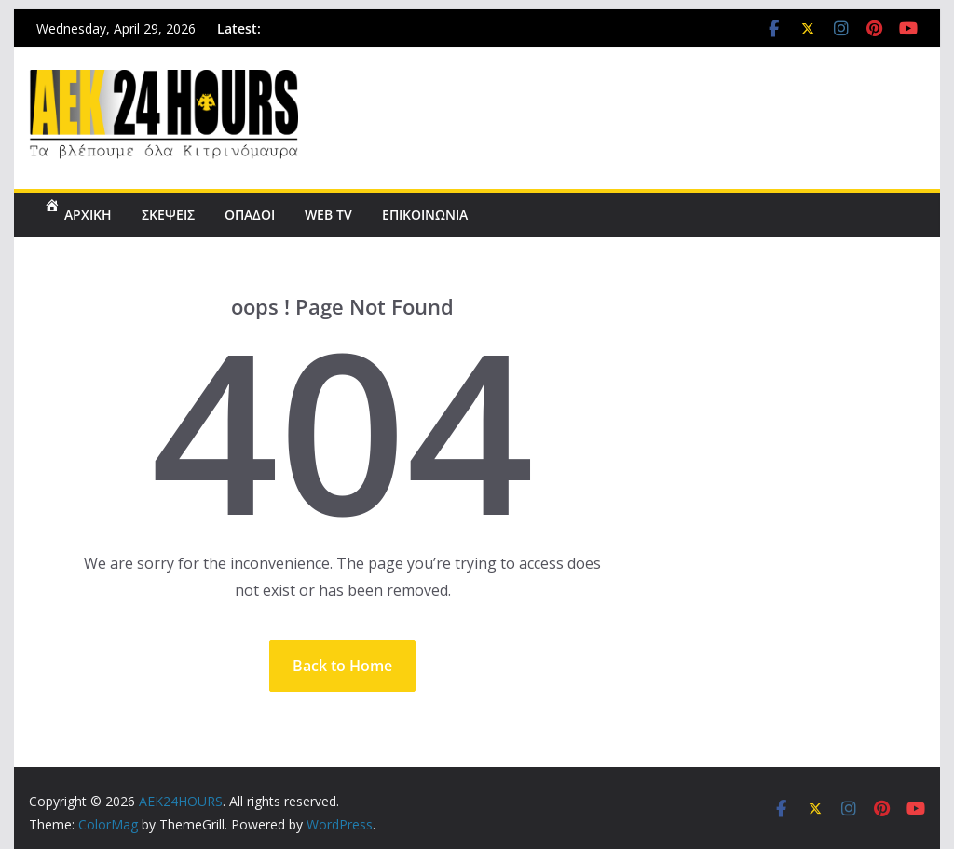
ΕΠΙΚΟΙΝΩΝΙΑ (425, 214)
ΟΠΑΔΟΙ (250, 214)
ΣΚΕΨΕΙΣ (168, 214)
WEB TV (328, 214)
